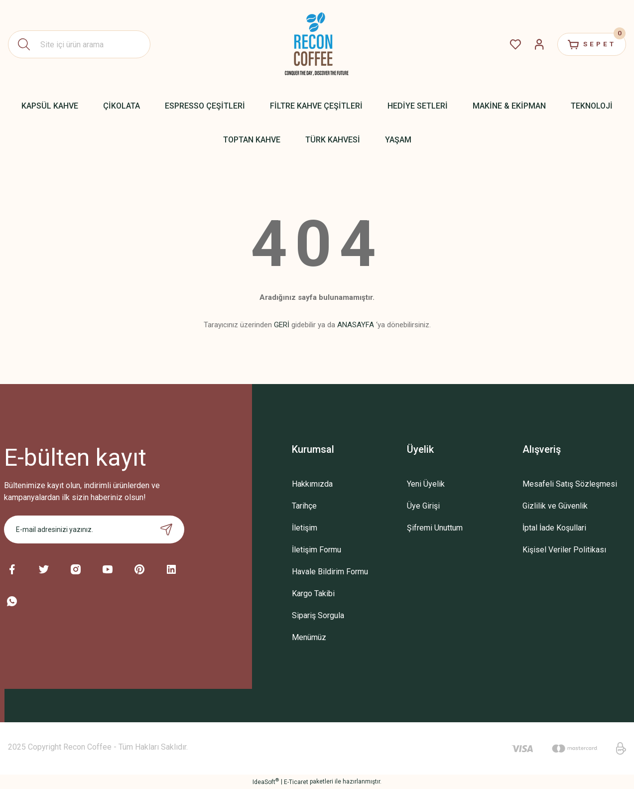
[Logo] (316, 44)
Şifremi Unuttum (435, 527)
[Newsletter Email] (94, 529)
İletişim (304, 527)
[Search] (79, 44)
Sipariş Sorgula (318, 615)
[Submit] (166, 529)
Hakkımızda (312, 484)
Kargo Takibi (313, 593)
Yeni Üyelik (426, 484)
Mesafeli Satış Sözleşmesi (569, 484)
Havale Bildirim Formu (330, 571)
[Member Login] (532, 44)
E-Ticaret (296, 782)
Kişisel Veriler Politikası (564, 549)
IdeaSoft (266, 782)
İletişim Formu (316, 549)
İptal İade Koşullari (554, 527)
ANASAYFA (355, 324)
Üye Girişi (423, 506)
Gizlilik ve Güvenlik (555, 506)
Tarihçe (304, 506)
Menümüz (309, 637)
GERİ (281, 324)
